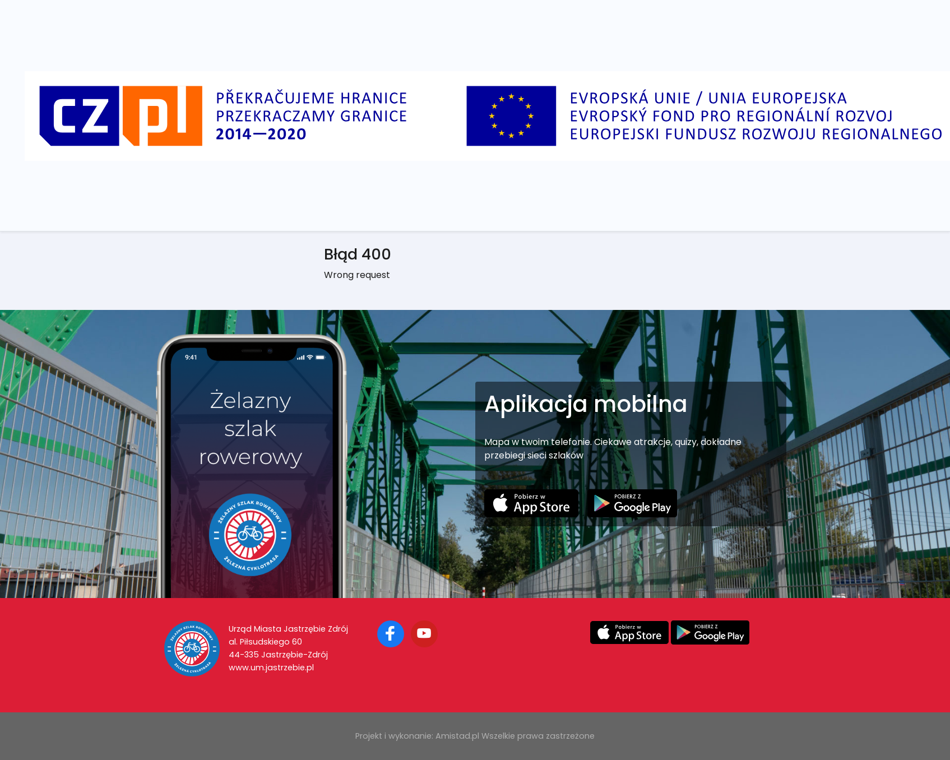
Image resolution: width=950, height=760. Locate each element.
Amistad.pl (457, 736)
